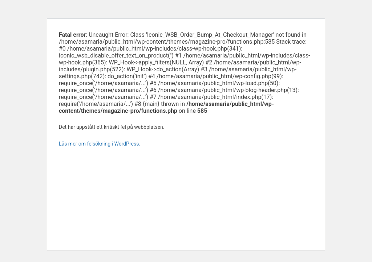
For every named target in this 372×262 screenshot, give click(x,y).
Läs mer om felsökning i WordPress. (99, 144)
